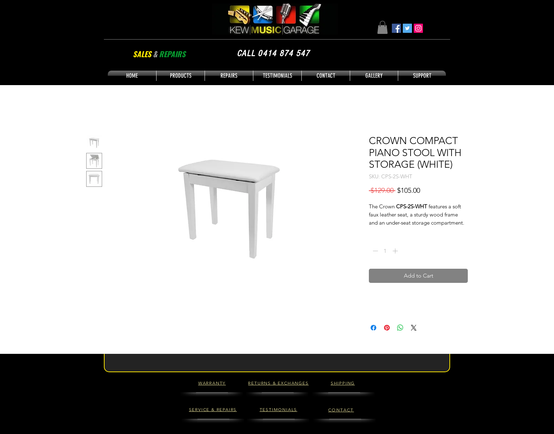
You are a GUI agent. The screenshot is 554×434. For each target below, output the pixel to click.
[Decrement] (374, 250)
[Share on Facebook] (373, 327)
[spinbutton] (385, 250)
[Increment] (396, 250)
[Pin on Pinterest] (387, 327)
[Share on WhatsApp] (400, 327)
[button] (382, 27)
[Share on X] (413, 327)
